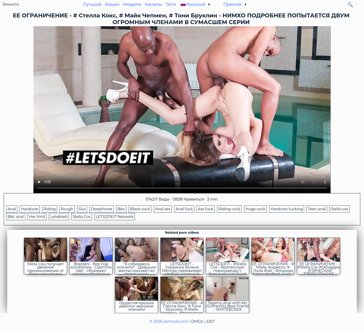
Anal (12, 209)
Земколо (10, 4)
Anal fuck (184, 209)
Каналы (153, 4)
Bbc (121, 209)
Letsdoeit (58, 216)
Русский (195, 4)
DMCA (197, 321)
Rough (67, 209)
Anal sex (162, 209)
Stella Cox (82, 216)
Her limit (37, 216)
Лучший (92, 4)
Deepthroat (101, 209)
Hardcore (29, 209)
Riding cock (229, 209)
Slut (82, 209)
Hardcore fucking (286, 209)
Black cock (140, 209)
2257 (210, 321)
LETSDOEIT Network (114, 216)
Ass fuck (205, 209)
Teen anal (317, 209)
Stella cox (339, 209)
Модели (132, 4)
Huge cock (255, 209)
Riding (49, 209)
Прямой (232, 4)
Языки (112, 4)
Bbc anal (16, 216)
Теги (171, 4)
